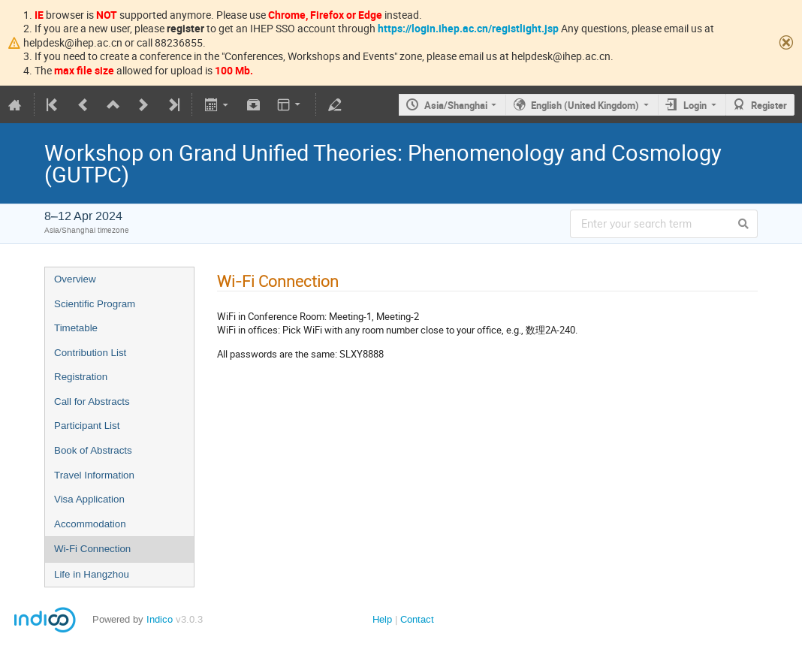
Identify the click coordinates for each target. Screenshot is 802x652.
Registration (80, 376)
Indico (159, 619)
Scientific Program (94, 303)
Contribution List (90, 352)
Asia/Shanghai (455, 105)
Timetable (76, 328)
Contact (417, 619)
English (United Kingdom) (585, 105)
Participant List (86, 425)
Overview (75, 279)
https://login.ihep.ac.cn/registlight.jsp (468, 28)
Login (695, 105)
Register (769, 105)
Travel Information (94, 475)
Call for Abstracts (92, 401)
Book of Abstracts (93, 450)
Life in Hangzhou (91, 574)
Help (382, 619)
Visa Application (89, 499)
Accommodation (90, 524)
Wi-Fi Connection (92, 548)
